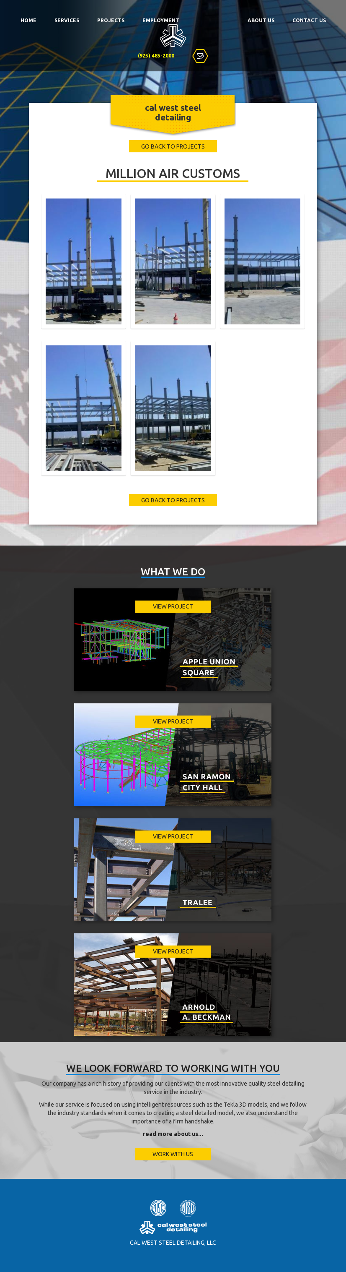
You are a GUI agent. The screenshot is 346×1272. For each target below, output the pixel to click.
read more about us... (173, 1134)
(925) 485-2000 (156, 55)
